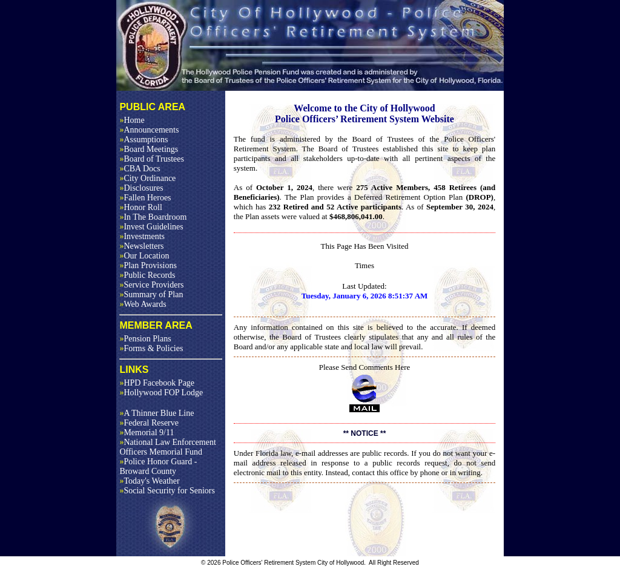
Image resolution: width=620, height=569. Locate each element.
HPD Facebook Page (156, 382)
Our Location (144, 255)
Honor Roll (140, 207)
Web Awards (142, 304)
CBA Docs (139, 168)
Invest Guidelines (151, 226)
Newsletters (141, 246)
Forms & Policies (151, 348)
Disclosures (141, 187)
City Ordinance (147, 178)
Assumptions (143, 139)
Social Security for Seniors (166, 490)
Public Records (147, 275)
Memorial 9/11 (146, 432)
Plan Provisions (148, 265)
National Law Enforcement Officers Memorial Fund (167, 447)
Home (131, 120)
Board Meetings (148, 149)
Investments (142, 236)
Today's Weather (149, 480)
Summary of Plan (151, 294)
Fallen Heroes (145, 197)
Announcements (149, 129)
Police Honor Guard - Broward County (158, 466)
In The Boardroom (152, 217)
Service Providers (151, 284)
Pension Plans (145, 338)
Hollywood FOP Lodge (161, 392)
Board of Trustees (151, 158)
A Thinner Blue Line (156, 413)
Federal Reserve (149, 422)
